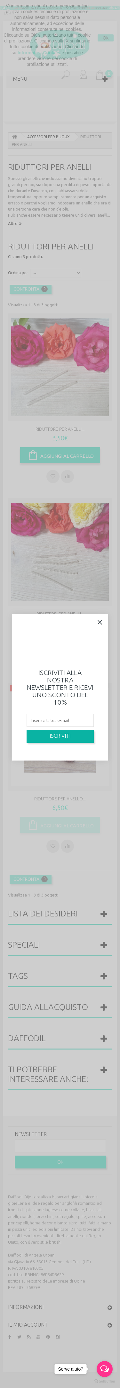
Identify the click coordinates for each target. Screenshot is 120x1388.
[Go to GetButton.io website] (104, 1381)
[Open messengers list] (105, 1369)
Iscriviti (60, 736)
